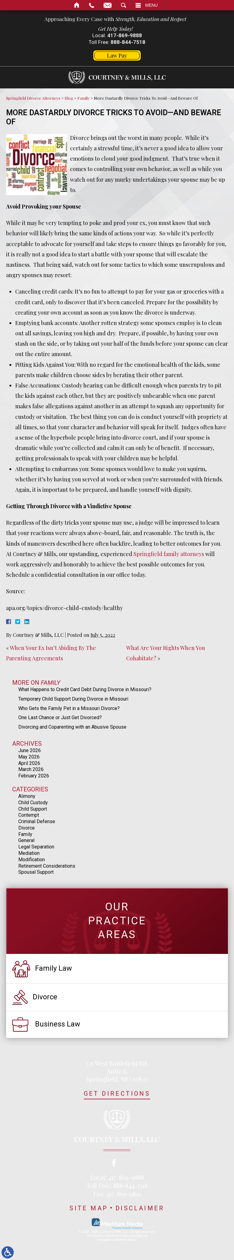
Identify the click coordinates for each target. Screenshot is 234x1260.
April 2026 (29, 763)
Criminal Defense (36, 821)
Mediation (29, 853)
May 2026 (29, 757)
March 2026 (31, 769)
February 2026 (33, 776)
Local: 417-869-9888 (117, 1177)
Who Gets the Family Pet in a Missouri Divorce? (69, 708)
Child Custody (33, 802)
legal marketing (132, 1235)
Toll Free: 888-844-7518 (117, 1185)
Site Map (88, 1208)
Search (123, 5)
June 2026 (29, 750)
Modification (31, 859)
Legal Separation (36, 847)
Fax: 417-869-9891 (117, 1194)
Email (107, 5)
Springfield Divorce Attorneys (33, 98)
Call (91, 5)
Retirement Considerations (46, 866)
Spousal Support (36, 872)
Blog (69, 98)
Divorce (26, 828)
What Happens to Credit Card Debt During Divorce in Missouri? (84, 689)
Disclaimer (140, 1208)
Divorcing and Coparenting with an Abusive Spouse (72, 727)
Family (83, 98)
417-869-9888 (124, 35)
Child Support (32, 809)
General (26, 840)
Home (77, 5)
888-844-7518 (128, 42)
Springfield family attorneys (168, 554)
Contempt (28, 815)
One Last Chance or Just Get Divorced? (60, 717)
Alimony (26, 796)
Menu (151, 5)
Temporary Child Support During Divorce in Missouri (73, 699)
